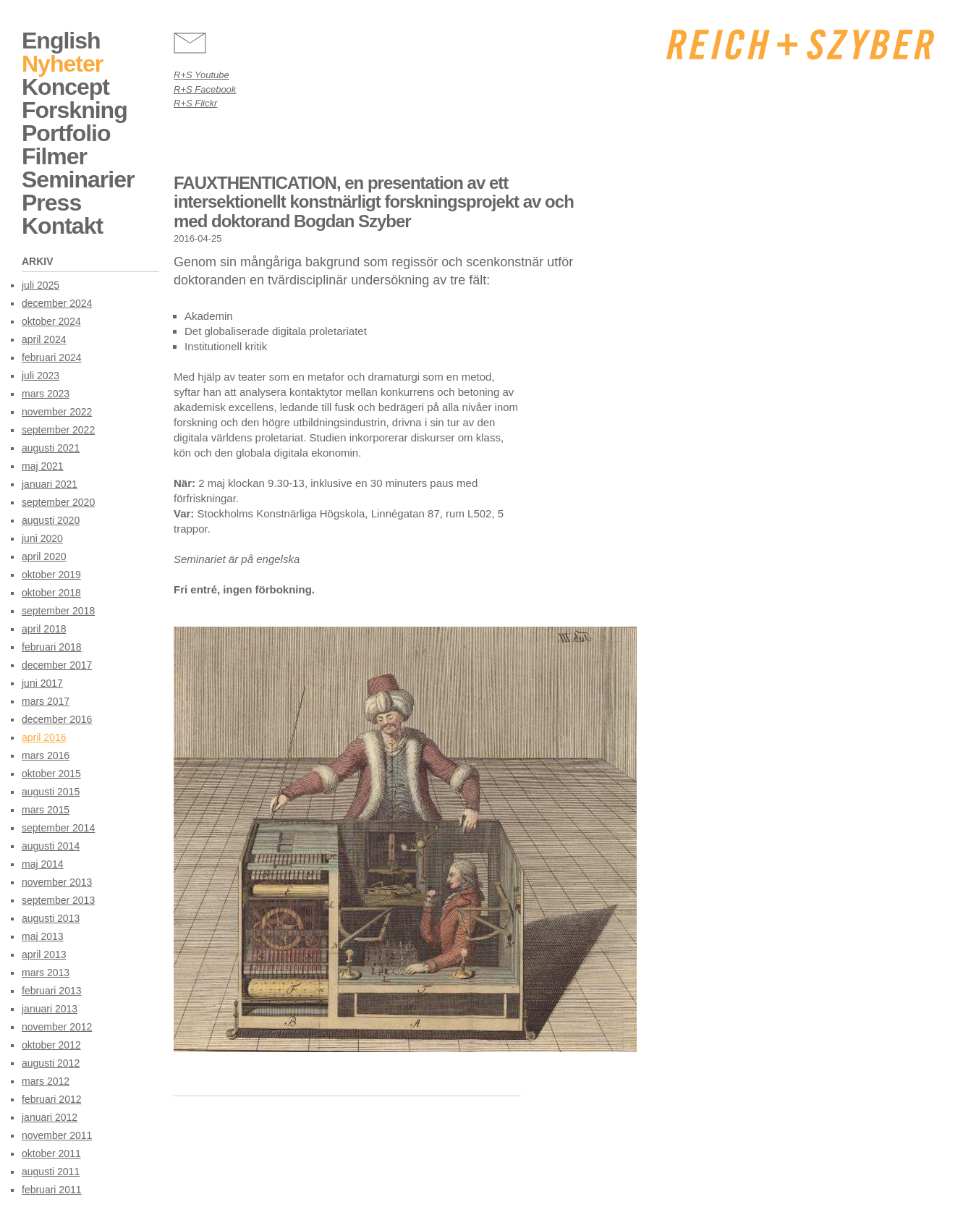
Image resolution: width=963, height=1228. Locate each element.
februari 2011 (52, 1189)
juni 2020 (42, 538)
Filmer (54, 156)
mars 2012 (45, 1081)
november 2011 (57, 1135)
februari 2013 (52, 990)
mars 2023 (45, 393)
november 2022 (57, 412)
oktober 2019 (51, 574)
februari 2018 (52, 647)
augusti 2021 (51, 448)
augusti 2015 (51, 791)
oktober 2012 (51, 1045)
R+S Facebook (205, 89)
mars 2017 (45, 701)
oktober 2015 (51, 773)
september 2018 (58, 611)
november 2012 (57, 1027)
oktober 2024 (51, 321)
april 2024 (44, 339)
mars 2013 (45, 972)
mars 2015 (45, 810)
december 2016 (57, 719)
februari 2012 (52, 1099)
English (61, 40)
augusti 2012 (51, 1063)
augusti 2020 (51, 520)
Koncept (65, 86)
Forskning (74, 110)
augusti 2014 (51, 846)
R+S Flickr (195, 103)
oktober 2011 (51, 1153)
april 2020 (44, 556)
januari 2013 (49, 1009)
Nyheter (62, 63)
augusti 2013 (51, 918)
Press (51, 202)
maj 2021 (43, 466)
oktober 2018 (51, 592)
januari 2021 (49, 484)
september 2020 (58, 502)
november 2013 (57, 882)
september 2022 (58, 430)
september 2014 (58, 828)
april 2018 (44, 629)
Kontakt (62, 225)
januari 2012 (49, 1117)
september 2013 (58, 900)
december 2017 (57, 665)
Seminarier (78, 179)
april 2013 (44, 954)
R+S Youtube (201, 74)
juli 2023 (40, 375)
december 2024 (57, 303)
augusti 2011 (51, 1171)
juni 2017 (42, 683)
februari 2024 (52, 357)
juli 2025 (40, 285)
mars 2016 (45, 755)
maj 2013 (43, 936)
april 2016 (44, 737)
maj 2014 (43, 864)
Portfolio (66, 133)
